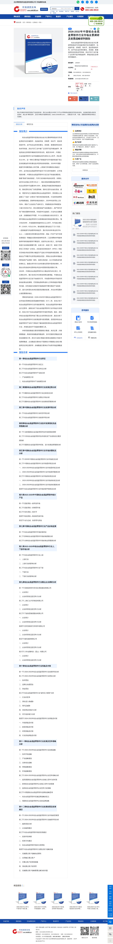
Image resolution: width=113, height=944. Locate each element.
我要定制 (92, 338)
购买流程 (53, 927)
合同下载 (47, 927)
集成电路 (61, 11)
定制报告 (110, 897)
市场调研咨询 (31, 921)
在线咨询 (83, 98)
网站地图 (41, 927)
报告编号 (70, 62)
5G (56, 11)
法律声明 (65, 927)
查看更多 (85, 170)
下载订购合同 (72, 93)
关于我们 (105, 921)
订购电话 (70, 74)
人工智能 (52, 11)
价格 (69, 86)
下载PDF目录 (94, 98)
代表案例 (80, 16)
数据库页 (56, 921)
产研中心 (48, 16)
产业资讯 (69, 16)
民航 (40, 22)
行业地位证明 (110, 915)
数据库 (58, 16)
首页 (24, 22)
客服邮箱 (70, 78)
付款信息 (59, 927)
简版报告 (81, 921)
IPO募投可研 (110, 909)
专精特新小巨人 (110, 903)
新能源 (54, 13)
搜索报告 (54, 8)
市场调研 (38, 16)
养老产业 (67, 11)
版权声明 (21, 109)
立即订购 (72, 98)
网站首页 (17, 16)
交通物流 (35, 22)
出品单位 (70, 67)
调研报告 (44, 9)
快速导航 (6, 921)
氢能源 (72, 11)
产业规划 (110, 892)
